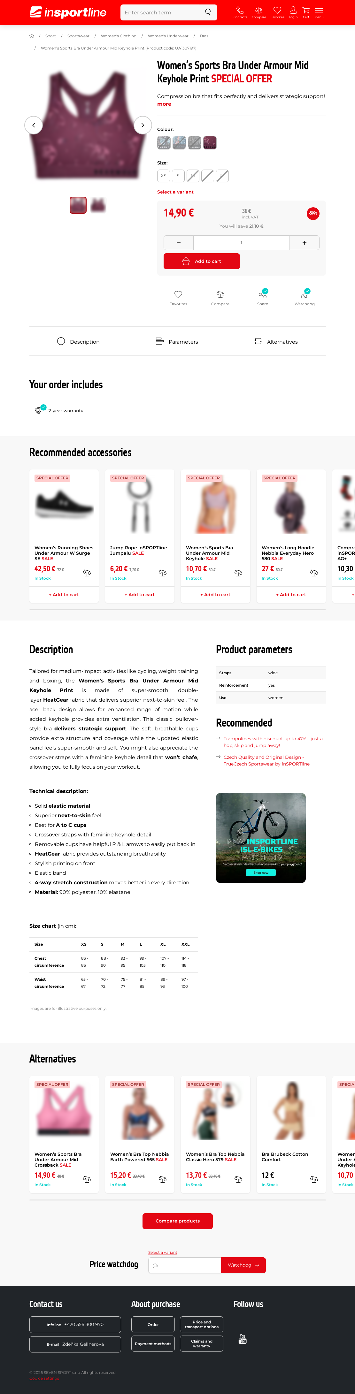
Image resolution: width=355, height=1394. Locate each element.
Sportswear (78, 36)
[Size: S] (178, 176)
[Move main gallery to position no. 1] (98, 205)
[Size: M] (193, 176)
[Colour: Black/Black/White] (164, 142)
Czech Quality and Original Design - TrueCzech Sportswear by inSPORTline (267, 760)
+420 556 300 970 (75, 1324)
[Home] (31, 36)
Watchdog (243, 1265)
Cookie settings (44, 1378)
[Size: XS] (163, 176)
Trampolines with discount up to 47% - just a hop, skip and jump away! (273, 742)
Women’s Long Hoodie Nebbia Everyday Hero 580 (288, 553)
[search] (208, 12)
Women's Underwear (168, 36)
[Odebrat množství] (179, 242)
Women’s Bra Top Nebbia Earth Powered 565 (139, 1156)
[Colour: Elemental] (194, 142)
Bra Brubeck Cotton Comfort (285, 1156)
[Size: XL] (222, 176)
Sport (50, 36)
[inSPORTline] (68, 12)
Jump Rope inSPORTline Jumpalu (138, 550)
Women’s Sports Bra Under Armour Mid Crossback (58, 1159)
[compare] (87, 573)
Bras (204, 36)
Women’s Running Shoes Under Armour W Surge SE (64, 553)
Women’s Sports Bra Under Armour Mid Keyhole (209, 553)
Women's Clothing (118, 36)
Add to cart (201, 261)
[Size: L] (207, 176)
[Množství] (241, 242)
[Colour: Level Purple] (210, 142)
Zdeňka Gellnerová (75, 1344)
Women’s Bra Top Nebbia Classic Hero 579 (215, 1156)
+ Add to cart (64, 595)
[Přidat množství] (304, 242)
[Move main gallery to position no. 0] (78, 205)
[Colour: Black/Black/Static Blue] (179, 142)
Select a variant (162, 1252)
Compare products (178, 1221)
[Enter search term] (159, 12)
